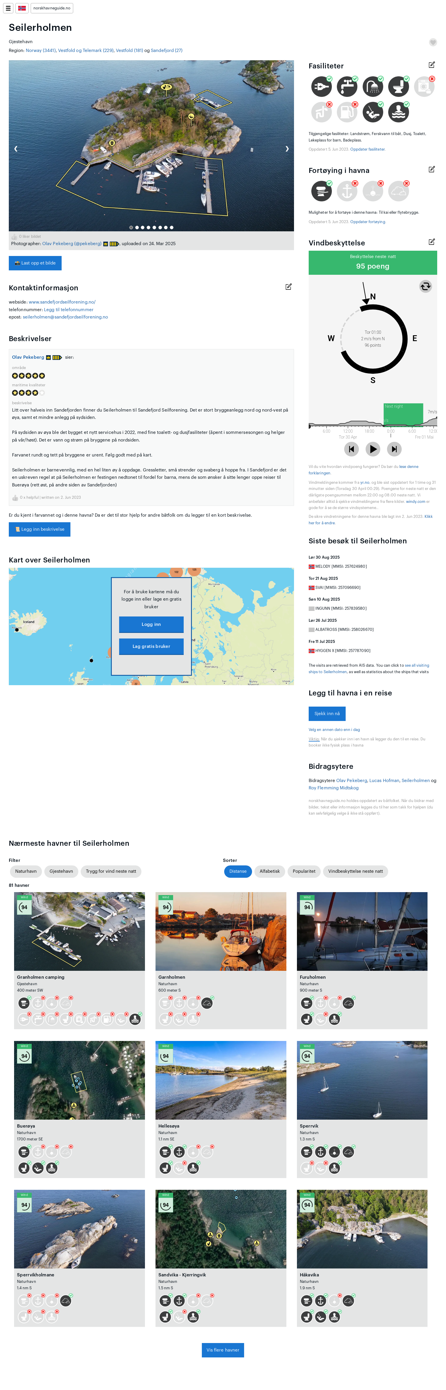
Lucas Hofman (384, 781)
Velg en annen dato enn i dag (334, 730)
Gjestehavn (61, 871)
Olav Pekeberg (57, 244)
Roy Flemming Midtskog (334, 788)
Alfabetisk (270, 871)
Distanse (238, 871)
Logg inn (151, 624)
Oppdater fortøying (367, 222)
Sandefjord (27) (167, 50)
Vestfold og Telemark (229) (86, 50)
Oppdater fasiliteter (367, 149)
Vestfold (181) (129, 50)
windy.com (416, 501)
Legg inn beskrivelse (40, 529)
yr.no (364, 482)
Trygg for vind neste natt (111, 871)
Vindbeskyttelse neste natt (355, 871)
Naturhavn (26, 871)
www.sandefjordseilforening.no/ (62, 302)
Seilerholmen (416, 781)
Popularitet (304, 871)
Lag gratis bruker (151, 646)
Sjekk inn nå (327, 714)
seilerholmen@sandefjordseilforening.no (65, 317)
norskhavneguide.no (51, 8)
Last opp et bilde (35, 263)
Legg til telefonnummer (69, 310)
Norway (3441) (41, 50)
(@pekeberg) (88, 244)
